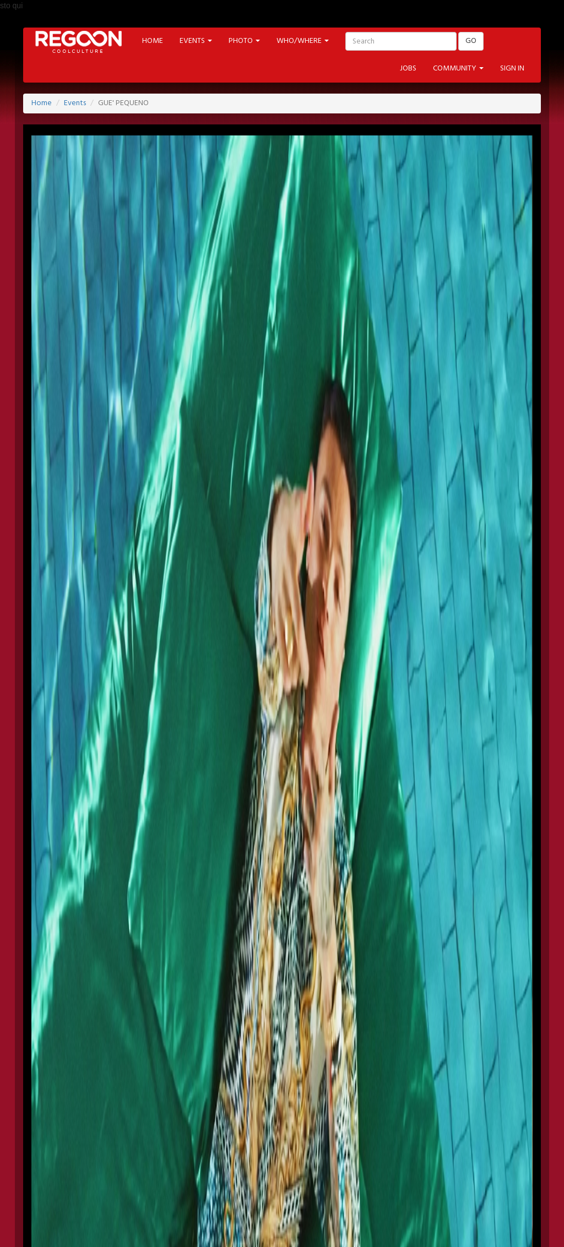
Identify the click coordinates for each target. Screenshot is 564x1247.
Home (41, 103)
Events (75, 103)
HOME (152, 41)
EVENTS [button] (196, 41)
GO (470, 41)
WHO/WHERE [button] (302, 41)
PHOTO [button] (244, 41)
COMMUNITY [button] (458, 68)
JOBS (408, 68)
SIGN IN (512, 68)
